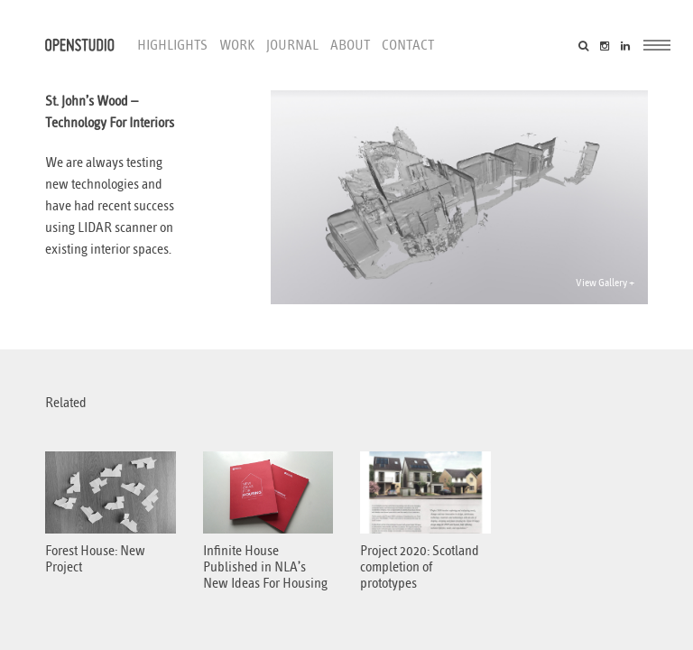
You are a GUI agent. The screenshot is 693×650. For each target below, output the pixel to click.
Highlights (172, 45)
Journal (292, 45)
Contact (408, 45)
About (350, 45)
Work (236, 45)
